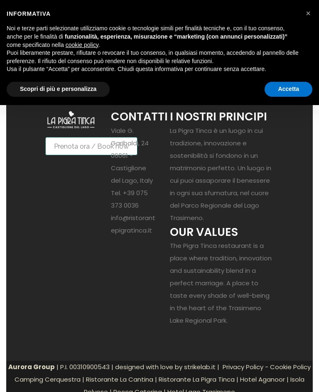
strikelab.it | (202, 367)
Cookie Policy (290, 367)
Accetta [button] (288, 89)
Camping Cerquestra (48, 379)
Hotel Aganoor (262, 379)
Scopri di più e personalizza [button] (58, 89)
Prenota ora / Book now (91, 146)
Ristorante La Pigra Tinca (197, 379)
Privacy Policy (243, 367)
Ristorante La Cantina (119, 379)
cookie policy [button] (82, 45)
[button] (308, 13)
